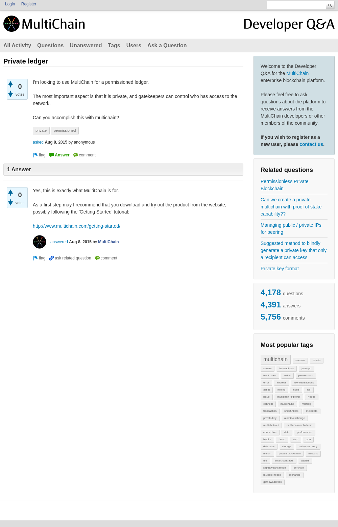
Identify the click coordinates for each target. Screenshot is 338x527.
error (266, 382)
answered (59, 242)
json (308, 439)
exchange (294, 474)
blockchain (269, 375)
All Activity (17, 45)
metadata (311, 410)
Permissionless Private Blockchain (285, 185)
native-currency (308, 446)
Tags (114, 45)
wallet (287, 375)
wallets (305, 460)
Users (133, 45)
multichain (275, 359)
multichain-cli (271, 425)
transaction (269, 410)
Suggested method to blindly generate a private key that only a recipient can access (294, 250)
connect (268, 403)
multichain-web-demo (299, 425)
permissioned (65, 130)
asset (266, 389)
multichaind (287, 403)
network (313, 453)
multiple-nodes (272, 474)
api (309, 389)
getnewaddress (272, 481)
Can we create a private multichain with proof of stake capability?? (291, 207)
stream (267, 368)
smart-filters (291, 410)
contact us (311, 144)
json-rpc (306, 368)
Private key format (280, 268)
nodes (311, 396)
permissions (305, 375)
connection (269, 432)
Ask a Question (167, 45)
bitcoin (267, 453)
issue (266, 396)
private (41, 130)
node (296, 389)
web (295, 439)
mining (281, 389)
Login (10, 4)
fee (265, 460)
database (268, 446)
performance (304, 432)
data (286, 432)
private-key (269, 418)
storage (286, 446)
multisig (306, 403)
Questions (50, 45)
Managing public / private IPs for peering (291, 228)
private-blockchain (289, 453)
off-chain (298, 467)
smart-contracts (284, 460)
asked (38, 142)
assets (316, 360)
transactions (286, 368)
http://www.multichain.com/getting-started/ (76, 226)
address (281, 382)
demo (282, 439)
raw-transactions (304, 382)
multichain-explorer (288, 396)
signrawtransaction (274, 467)
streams (300, 360)
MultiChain (297, 73)
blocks (267, 439)
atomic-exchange (294, 418)
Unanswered (86, 45)
